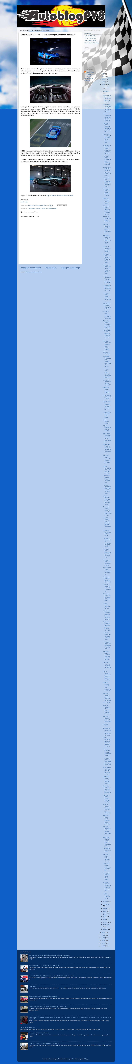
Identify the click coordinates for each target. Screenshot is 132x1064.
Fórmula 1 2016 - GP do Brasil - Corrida (107, 562)
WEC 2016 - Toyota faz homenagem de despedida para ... (107, 438)
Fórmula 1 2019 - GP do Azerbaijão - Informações (44, 1043)
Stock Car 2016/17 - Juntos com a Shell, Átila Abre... (107, 842)
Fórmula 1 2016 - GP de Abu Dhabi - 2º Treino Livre (107, 258)
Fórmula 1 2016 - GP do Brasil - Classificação (107, 588)
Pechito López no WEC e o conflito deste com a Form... (107, 742)
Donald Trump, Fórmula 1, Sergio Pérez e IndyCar (107, 676)
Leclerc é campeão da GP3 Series (106, 249)
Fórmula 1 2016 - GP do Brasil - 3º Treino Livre (107, 597)
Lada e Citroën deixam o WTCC (106, 605)
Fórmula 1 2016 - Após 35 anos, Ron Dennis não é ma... (107, 511)
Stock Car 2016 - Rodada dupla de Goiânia (106, 780)
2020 (103, 74)
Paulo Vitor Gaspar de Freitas (90, 74)
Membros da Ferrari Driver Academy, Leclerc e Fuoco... (107, 149)
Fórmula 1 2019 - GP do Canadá (39, 1033)
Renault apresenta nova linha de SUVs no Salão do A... (107, 489)
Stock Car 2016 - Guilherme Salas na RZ (107, 867)
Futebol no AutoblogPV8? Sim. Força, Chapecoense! (107, 138)
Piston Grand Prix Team (91, 43)
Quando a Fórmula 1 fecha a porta (107, 533)
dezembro (106, 87)
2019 (103, 76)
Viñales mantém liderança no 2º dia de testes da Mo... (106, 500)
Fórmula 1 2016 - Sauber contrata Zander (106, 799)
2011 (103, 943)
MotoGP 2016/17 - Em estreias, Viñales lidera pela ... (107, 523)
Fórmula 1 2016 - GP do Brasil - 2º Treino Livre (107, 636)
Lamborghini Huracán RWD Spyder (107, 414)
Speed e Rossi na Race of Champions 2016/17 (107, 752)
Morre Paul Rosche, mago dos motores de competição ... (107, 449)
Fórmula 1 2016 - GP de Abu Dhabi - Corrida (107, 192)
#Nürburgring (53, 208)
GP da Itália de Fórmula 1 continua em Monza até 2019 (107, 108)
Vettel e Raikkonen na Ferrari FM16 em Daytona (107, 117)
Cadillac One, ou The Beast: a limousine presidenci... (107, 334)
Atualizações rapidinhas (27, 1027)
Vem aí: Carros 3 (106, 352)
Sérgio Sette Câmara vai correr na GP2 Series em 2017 (107, 171)
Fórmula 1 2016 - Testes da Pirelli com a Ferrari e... (107, 459)
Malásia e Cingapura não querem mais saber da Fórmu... (107, 361)
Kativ (73, 1059)
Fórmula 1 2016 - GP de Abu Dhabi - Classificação (107, 229)
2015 (103, 932)
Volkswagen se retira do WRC (107, 850)
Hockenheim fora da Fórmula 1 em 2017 (107, 288)
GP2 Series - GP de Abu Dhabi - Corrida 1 (107, 219)
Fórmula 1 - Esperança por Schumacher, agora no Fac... (107, 542)
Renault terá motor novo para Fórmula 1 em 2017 (107, 732)
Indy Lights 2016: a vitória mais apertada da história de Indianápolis (49, 955)
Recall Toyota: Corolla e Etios (106, 895)
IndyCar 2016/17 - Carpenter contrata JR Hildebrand (107, 809)
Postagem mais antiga (70, 268)
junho (105, 914)
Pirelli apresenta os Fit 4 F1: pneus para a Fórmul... (107, 279)
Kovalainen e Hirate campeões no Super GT (107, 571)
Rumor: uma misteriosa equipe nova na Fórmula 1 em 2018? (47, 1007)
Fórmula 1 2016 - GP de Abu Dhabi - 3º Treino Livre (107, 240)
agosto (105, 908)
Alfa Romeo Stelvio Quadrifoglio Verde (107, 306)
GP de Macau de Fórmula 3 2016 (107, 397)
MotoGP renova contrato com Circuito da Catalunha (107, 687)
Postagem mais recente (30, 268)
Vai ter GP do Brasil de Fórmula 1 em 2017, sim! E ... (107, 99)
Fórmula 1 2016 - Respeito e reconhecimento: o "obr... (107, 553)
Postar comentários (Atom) (34, 272)
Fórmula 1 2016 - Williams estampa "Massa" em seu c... (107, 656)
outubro (105, 901)
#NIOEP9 (45, 208)
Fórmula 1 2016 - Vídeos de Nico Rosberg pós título (107, 160)
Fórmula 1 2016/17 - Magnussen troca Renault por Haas (107, 626)
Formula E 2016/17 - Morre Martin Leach (106, 876)
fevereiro (106, 924)
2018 (103, 79)
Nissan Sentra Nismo (106, 421)
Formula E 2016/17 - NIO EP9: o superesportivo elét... (107, 324)
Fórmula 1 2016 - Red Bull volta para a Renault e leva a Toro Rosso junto (51, 976)
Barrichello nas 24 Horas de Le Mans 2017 (106, 479)
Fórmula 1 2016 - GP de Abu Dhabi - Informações (107, 297)
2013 (103, 938)
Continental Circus (90, 38)
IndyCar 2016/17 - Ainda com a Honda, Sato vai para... (107, 886)
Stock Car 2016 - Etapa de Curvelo (106, 390)
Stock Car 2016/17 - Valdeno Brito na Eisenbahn (107, 789)
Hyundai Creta (105, 725)
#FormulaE (32, 208)
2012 (103, 940)
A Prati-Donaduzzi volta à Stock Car (107, 428)
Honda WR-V (107, 703)
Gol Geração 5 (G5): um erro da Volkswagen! (43, 996)
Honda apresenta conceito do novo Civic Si (107, 470)
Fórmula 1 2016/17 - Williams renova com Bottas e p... (107, 831)
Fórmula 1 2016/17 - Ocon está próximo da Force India (107, 761)
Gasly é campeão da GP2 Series (106, 201)
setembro (106, 904)
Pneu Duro (87, 33)
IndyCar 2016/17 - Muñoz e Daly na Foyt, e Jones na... (107, 710)
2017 (103, 82)
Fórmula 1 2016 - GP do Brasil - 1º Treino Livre (107, 645)
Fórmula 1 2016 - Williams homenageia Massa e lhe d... (107, 210)
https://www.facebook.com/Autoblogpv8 (60, 195)
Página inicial (50, 268)
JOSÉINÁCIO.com (90, 35)
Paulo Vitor (24, 202)
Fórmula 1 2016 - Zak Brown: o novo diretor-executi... (107, 345)
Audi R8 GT (32, 986)
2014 (103, 935)
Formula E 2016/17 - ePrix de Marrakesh (107, 579)
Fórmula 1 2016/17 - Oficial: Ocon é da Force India (107, 697)
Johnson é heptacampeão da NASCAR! (107, 382)
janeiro (105, 929)
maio (105, 917)
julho (105, 911)
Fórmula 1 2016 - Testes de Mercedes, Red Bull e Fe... (107, 127)
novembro (106, 91)
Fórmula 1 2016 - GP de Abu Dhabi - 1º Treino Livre (107, 269)
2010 (103, 946)
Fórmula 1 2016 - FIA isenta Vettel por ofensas (107, 858)
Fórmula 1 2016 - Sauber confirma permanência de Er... (107, 373)
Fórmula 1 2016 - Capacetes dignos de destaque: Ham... (107, 182)
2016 (103, 84)
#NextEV (38, 208)
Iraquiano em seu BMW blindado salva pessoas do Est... (107, 615)
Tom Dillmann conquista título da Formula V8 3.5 (107, 771)
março (105, 922)
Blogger (86, 1059)
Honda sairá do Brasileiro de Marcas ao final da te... (107, 405)
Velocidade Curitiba (90, 40)
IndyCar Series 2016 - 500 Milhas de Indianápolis (44, 965)
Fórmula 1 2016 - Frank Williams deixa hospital (106, 820)
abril (104, 919)
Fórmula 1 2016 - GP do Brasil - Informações (107, 666)
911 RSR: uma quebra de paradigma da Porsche (107, 315)
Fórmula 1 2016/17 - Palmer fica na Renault (107, 719)
